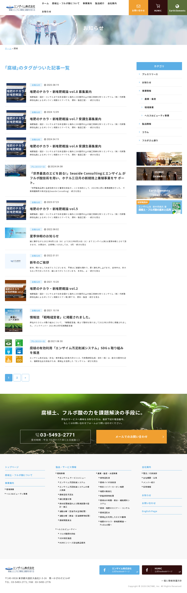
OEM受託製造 (65, 538)
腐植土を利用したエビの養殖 (113, 517)
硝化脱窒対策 (65, 499)
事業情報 (146, 90)
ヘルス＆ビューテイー (67, 529)
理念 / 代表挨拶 (150, 473)
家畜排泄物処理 (107, 495)
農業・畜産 (150, 98)
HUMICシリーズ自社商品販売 (73, 542)
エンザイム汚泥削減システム (72, 482)
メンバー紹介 (149, 482)
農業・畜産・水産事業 (107, 473)
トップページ (12, 467)
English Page (149, 511)
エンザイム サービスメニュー (72, 477)
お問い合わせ (149, 503)
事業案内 (87, 3)
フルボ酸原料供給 (67, 533)
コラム (145, 132)
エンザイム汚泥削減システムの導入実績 (74, 488)
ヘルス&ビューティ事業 (157, 115)
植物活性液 (105, 477)
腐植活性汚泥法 (66, 494)
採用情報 (147, 486)
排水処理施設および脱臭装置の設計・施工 (74, 505)
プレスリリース (150, 74)
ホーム (45, 3)
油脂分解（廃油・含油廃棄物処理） (75, 515)
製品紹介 (99, 3)
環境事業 (149, 107)
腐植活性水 (105, 512)
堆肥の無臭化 (106, 491)
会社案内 (112, 3)
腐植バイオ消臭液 (108, 482)
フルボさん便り (150, 140)
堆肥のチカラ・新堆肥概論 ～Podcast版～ (113, 523)
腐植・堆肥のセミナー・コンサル (115, 508)
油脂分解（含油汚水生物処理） (73, 511)
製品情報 (146, 123)
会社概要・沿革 (150, 477)
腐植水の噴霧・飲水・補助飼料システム (115, 502)
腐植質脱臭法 (65, 520)
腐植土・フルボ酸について (66, 3)
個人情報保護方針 (173, 580)
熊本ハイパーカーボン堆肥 (112, 486)
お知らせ (46, 11)
